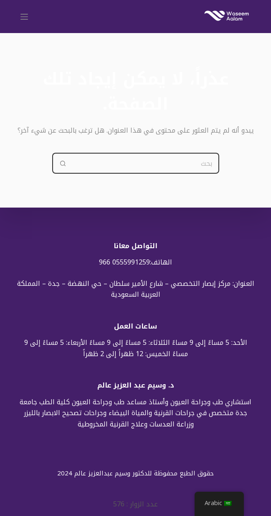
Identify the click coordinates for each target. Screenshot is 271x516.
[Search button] (62, 163)
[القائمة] (24, 17)
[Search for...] (146, 163)
